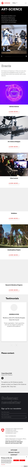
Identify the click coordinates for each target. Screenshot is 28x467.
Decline (22, 460)
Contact (14, 455)
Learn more (14, 111)
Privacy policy (3, 464)
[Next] (16, 345)
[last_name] (14, 414)
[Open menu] (26, 3)
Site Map (14, 450)
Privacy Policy (14, 452)
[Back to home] (5, 3)
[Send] (26, 417)
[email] (14, 417)
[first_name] (14, 412)
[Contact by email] (2, 378)
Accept (16, 460)
